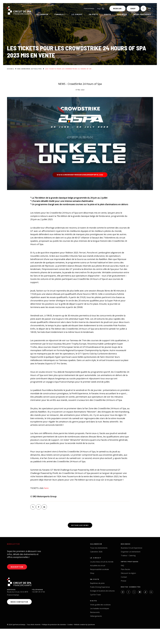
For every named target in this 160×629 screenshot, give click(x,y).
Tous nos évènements (98, 548)
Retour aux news (80, 525)
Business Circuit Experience (131, 548)
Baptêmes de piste (97, 583)
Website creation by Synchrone (84, 625)
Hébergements (96, 616)
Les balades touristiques (99, 609)
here (46, 488)
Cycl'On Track (95, 595)
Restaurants (95, 613)
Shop (133, 9)
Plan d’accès (125, 570)
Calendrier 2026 (96, 552)
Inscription (17, 567)
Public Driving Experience (100, 587)
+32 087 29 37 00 (38, 592)
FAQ (122, 566)
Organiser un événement (130, 552)
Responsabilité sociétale (99, 570)
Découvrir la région (128, 573)
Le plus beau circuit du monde (101, 562)
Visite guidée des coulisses (100, 605)
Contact (124, 577)
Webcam (117, 9)
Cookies (70, 625)
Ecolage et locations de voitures (102, 591)
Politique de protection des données (54, 625)
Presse (123, 581)
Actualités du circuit (97, 566)
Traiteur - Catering (128, 556)
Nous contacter (19, 603)
